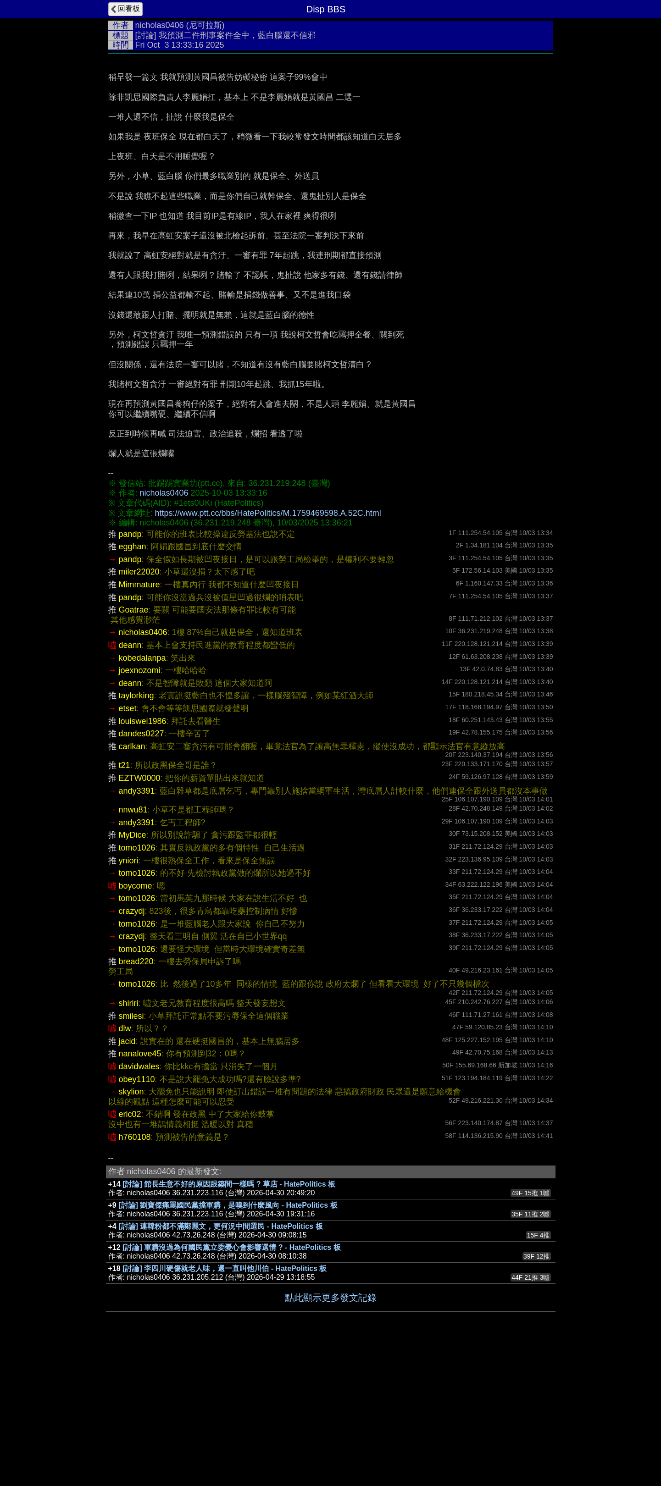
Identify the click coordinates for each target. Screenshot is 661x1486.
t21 (124, 902)
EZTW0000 (140, 915)
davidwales (139, 1204)
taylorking (136, 833)
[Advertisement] (330, 127)
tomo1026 (137, 985)
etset (128, 846)
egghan (132, 684)
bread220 (136, 1099)
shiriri (129, 1140)
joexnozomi (140, 807)
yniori (129, 998)
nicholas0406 (159, 25)
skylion (131, 1229)
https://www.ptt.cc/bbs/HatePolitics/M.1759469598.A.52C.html (268, 650)
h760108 (135, 1274)
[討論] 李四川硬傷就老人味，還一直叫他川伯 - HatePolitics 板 (224, 1406)
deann (130, 782)
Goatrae (134, 747)
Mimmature (139, 722)
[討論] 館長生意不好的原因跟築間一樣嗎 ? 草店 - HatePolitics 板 (228, 1322)
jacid (127, 1178)
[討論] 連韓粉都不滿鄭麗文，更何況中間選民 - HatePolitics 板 (220, 1364)
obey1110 (137, 1216)
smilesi (131, 1153)
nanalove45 (140, 1191)
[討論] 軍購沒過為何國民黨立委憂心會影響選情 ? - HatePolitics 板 (231, 1385)
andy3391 (137, 928)
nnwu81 (133, 947)
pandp (130, 671)
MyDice (132, 972)
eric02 (130, 1251)
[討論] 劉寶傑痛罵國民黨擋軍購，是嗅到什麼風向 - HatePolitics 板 (227, 1343)
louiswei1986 (143, 858)
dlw (125, 1166)
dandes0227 (141, 871)
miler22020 (139, 709)
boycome (135, 1023)
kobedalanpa (142, 795)
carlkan (132, 884)
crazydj (132, 1048)
